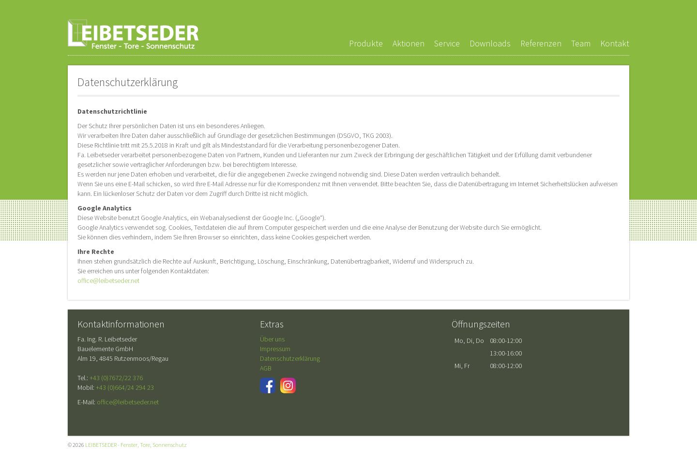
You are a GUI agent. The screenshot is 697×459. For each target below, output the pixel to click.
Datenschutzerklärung (290, 358)
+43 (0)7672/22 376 (116, 377)
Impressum (275, 348)
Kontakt (614, 43)
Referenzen (540, 43)
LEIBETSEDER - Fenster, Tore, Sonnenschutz (133, 34)
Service (447, 43)
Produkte (366, 43)
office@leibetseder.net (108, 280)
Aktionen (408, 43)
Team (581, 43)
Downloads (490, 43)
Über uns (272, 339)
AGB (266, 368)
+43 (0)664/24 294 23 (125, 387)
